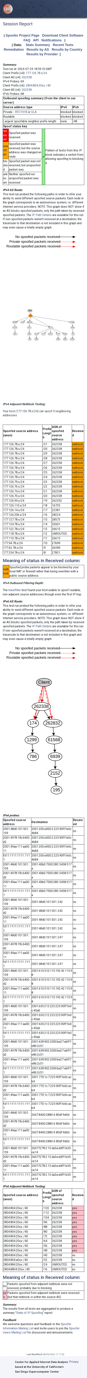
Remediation (14, 49)
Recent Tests (63, 45)
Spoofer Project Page (22, 35)
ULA (34, 112)
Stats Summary (38, 45)
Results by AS (38, 49)
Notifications (51, 40)
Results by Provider (42, 54)
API (36, 40)
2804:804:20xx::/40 (38, 85)
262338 (27, 77)
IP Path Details (42, 215)
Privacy (74, 1362)
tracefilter (14, 590)
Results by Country (67, 49)
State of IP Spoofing (29, 1313)
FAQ (27, 40)
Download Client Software (62, 35)
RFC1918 (21, 112)
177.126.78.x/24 (36, 73)
